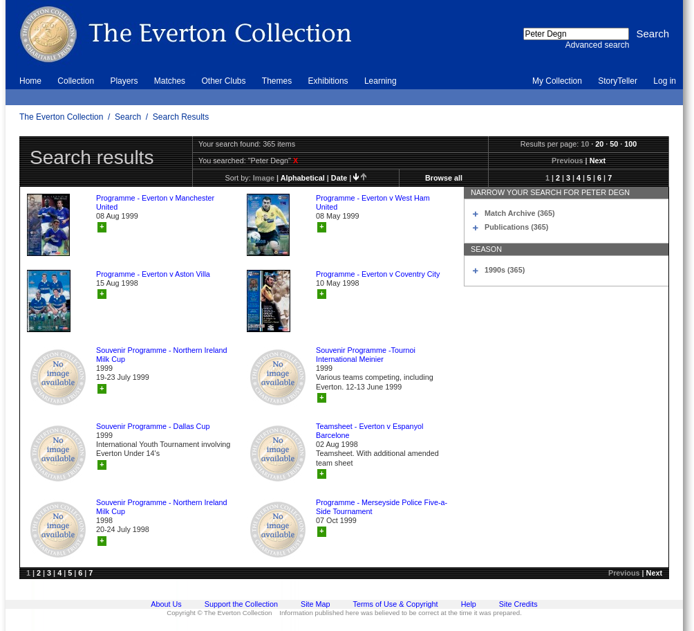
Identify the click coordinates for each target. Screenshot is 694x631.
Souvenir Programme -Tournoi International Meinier (365, 354)
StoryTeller (617, 81)
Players (124, 81)
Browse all (443, 178)
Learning (380, 81)
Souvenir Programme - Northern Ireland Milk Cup (161, 354)
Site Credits (518, 604)
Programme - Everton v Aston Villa (153, 274)
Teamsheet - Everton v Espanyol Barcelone (369, 430)
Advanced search (597, 45)
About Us (166, 604)
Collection (75, 81)
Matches (169, 81)
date (339, 178)
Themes (277, 81)
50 (614, 144)
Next (598, 160)
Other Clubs (223, 81)
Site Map (315, 604)
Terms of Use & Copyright (395, 604)
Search (128, 117)
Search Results (181, 117)
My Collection (557, 81)
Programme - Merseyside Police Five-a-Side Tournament (381, 506)
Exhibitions (328, 81)
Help (468, 604)
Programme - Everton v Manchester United (155, 202)
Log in (664, 81)
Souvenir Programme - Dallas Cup (152, 426)
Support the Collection (241, 604)
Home (30, 81)
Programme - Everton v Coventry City (378, 274)
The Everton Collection (61, 117)
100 (630, 144)
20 (599, 144)
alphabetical (303, 178)
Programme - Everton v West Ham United (373, 202)
